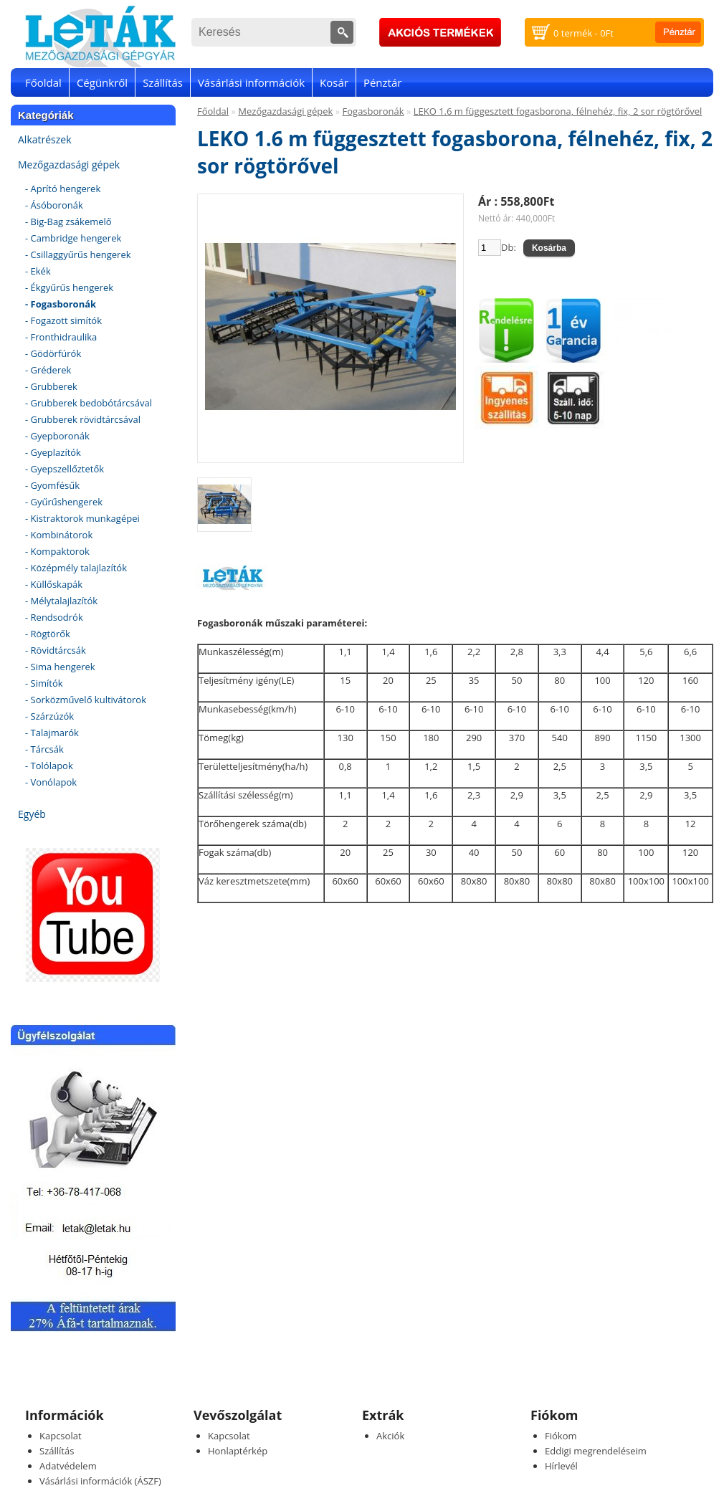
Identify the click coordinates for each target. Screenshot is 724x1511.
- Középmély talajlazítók (76, 567)
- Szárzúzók (49, 716)
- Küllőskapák (53, 584)
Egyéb (32, 814)
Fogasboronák (373, 111)
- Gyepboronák (57, 435)
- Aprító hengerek (62, 188)
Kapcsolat (60, 1435)
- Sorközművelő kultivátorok (85, 699)
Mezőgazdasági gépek (69, 164)
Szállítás (163, 82)
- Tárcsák (44, 749)
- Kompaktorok (57, 551)
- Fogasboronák (60, 303)
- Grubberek (51, 386)
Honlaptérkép (237, 1450)
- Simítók (44, 683)
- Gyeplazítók (53, 452)
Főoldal (43, 82)
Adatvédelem (68, 1465)
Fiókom (561, 1435)
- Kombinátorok (58, 534)
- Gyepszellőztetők (64, 468)
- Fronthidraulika (61, 336)
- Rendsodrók (54, 617)
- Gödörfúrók (53, 353)
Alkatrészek (45, 139)
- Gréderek (48, 369)
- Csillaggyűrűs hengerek (78, 254)
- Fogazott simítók (63, 320)
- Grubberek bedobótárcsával (88, 402)
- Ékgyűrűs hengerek (69, 287)
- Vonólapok (51, 782)
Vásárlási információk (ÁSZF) (100, 1480)
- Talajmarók (52, 732)
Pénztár (382, 82)
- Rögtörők (47, 633)
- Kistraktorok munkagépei (82, 518)
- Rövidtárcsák (55, 650)
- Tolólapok (49, 765)
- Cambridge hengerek (73, 238)
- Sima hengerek (60, 666)
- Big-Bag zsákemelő (68, 221)
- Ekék (38, 270)
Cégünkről (102, 82)
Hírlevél (561, 1465)
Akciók (390, 1435)
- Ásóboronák (54, 205)
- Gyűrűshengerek (64, 501)
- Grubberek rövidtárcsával (82, 419)
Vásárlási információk (251, 82)
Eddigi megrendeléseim (596, 1450)
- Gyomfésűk (52, 485)
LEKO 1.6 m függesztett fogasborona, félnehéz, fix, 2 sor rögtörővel (558, 111)
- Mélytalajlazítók (61, 600)
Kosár (334, 82)
